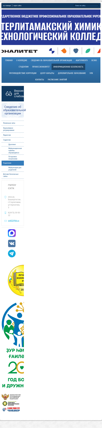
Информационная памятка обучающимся (15, 150)
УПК (91, 73)
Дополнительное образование (72, 73)
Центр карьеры (47, 73)
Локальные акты (9, 123)
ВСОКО (94, 60)
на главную (7, 6)
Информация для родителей (14, 168)
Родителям (7, 163)
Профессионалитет (41, 66)
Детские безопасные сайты (10, 175)
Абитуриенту (82, 60)
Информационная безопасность (68, 66)
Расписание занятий (57, 79)
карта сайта (17, 6)
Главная (9, 60)
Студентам (23, 66)
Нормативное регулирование (8, 129)
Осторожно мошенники (12, 157)
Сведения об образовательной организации (51, 60)
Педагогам (7, 135)
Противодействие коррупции (22, 73)
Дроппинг (12, 144)
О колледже (21, 60)
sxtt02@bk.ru (13, 221)
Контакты (39, 79)
